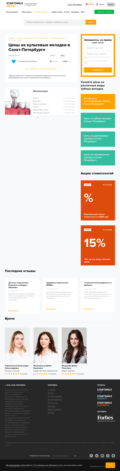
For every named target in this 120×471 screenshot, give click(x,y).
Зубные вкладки (58, 38)
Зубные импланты (40, 104)
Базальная (37, 101)
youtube (102, 456)
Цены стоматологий (25, 38)
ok (108, 456)
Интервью (75, 12)
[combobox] (60, 22)
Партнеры (51, 406)
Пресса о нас (53, 403)
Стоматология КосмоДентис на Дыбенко (98, 284)
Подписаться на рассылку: (40, 456)
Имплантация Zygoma (41, 113)
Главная (11, 38)
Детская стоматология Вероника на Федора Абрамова (18, 285)
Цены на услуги (42, 12)
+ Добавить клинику (104, 12)
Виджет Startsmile (54, 409)
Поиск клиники (12, 12)
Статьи (67, 12)
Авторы (50, 393)
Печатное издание (55, 396)
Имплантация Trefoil (40, 110)
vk (97, 456)
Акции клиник (57, 12)
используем (14, 465)
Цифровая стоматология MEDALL (57, 284)
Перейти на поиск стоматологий (42, 69)
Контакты (51, 413)
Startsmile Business (55, 400)
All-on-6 (36, 107)
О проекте (52, 390)
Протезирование (42, 38)
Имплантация (40, 91)
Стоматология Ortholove (27, 61)
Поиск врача (27, 12)
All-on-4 (36, 98)
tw (113, 456)
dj (91, 456)
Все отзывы (13, 311)
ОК (110, 465)
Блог (83, 12)
